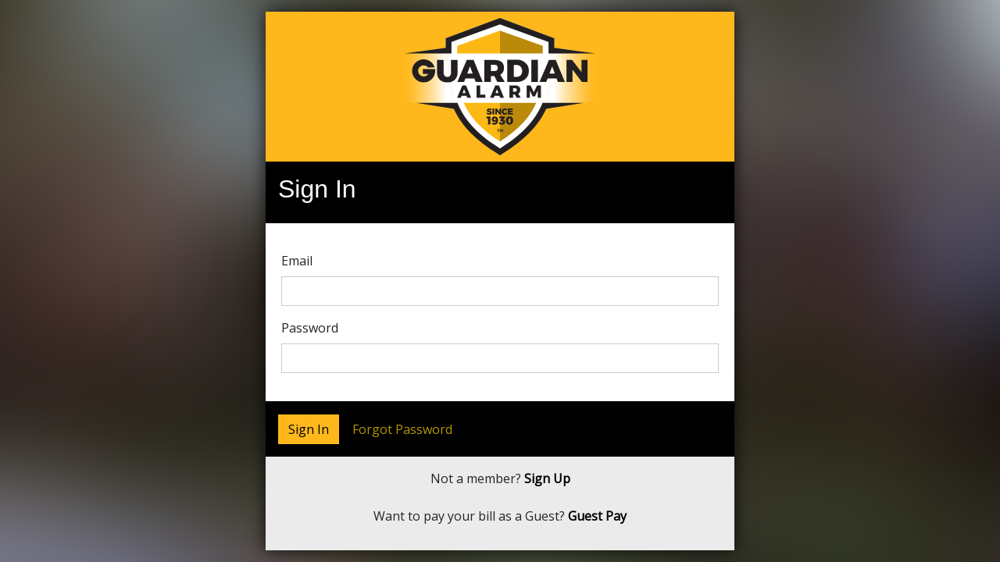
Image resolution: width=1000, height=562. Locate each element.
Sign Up (547, 478)
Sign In (308, 429)
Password (309, 327)
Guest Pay (597, 516)
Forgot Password (402, 429)
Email (296, 260)
